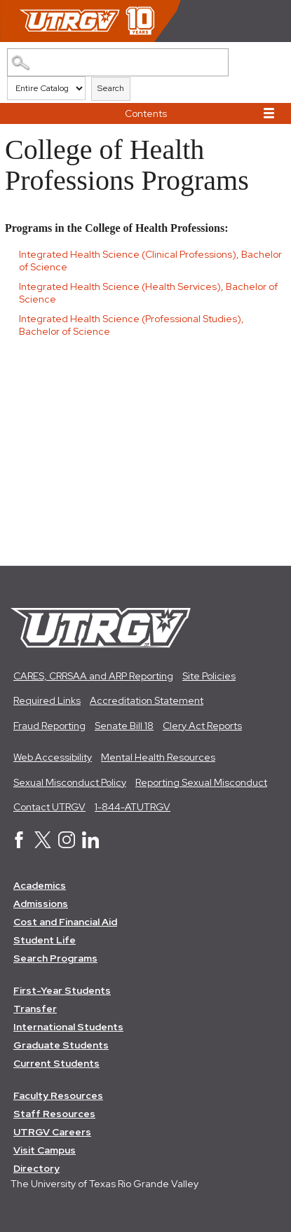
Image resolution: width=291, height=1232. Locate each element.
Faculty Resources (58, 1095)
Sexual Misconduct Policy (69, 782)
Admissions (40, 903)
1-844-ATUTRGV (132, 807)
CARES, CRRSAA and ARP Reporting (93, 676)
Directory (36, 1168)
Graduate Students (61, 1044)
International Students (68, 1026)
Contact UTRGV (49, 807)
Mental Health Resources (158, 757)
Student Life (44, 939)
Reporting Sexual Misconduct (201, 782)
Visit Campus (44, 1150)
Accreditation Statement (146, 700)
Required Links (47, 700)
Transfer (35, 1008)
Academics (39, 885)
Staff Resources (54, 1113)
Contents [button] (146, 113)
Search (110, 88)
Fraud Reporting (49, 725)
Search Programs (55, 958)
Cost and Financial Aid (65, 921)
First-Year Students (62, 990)
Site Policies (209, 676)
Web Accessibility (52, 757)
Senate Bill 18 (124, 725)
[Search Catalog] (117, 62)
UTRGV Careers (52, 1131)
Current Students (56, 1063)
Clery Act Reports (202, 725)
